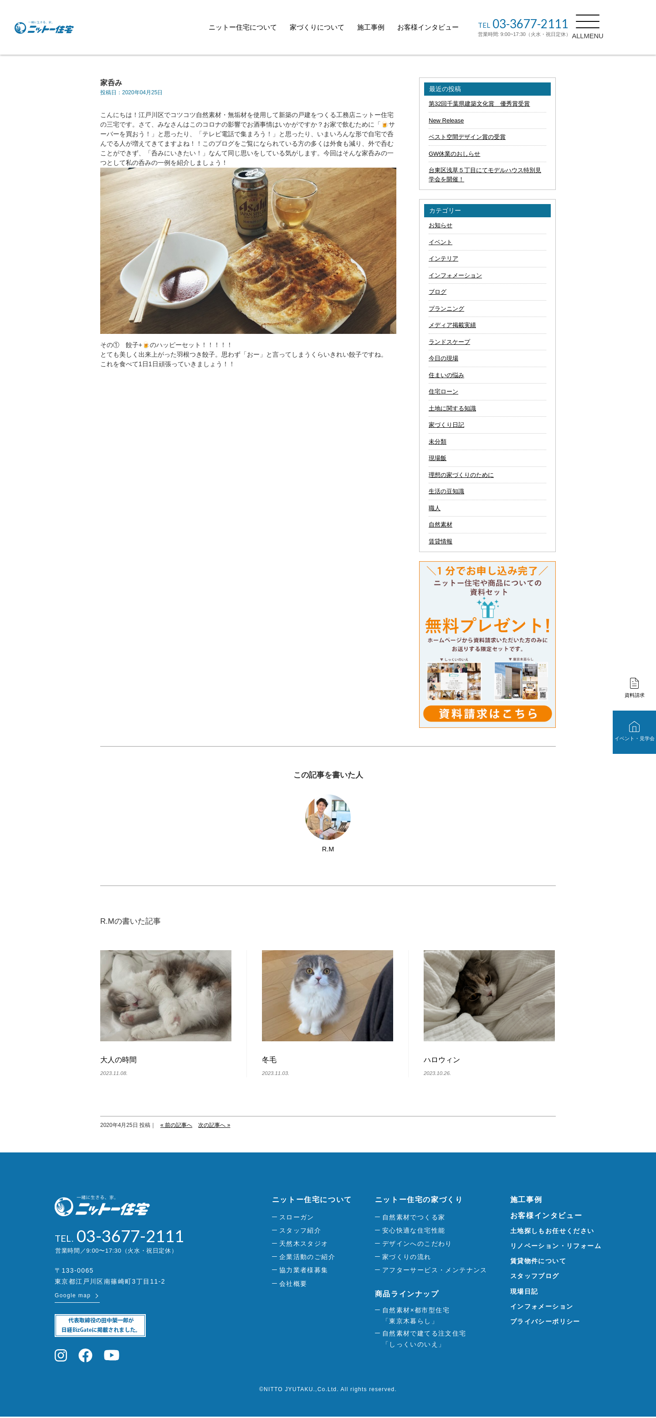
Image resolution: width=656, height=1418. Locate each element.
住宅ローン (443, 391)
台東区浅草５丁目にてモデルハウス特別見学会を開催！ (485, 175)
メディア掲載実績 (452, 325)
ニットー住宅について (263, 27)
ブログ (437, 291)
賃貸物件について (538, 1260)
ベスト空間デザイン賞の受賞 (467, 136)
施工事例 (391, 27)
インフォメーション (455, 275)
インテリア (443, 258)
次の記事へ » (214, 1125)
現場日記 (524, 1291)
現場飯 (437, 458)
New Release (446, 120)
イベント (440, 242)
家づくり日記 (446, 424)
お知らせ (440, 225)
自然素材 (440, 524)
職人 (435, 508)
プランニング (446, 308)
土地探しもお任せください (552, 1230)
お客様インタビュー (448, 27)
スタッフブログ (534, 1276)
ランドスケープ (449, 341)
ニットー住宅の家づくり (419, 1199)
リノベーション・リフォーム (555, 1245)
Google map (73, 1297)
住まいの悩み (446, 375)
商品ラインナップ (407, 1294)
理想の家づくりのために (461, 474)
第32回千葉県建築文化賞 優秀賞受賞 (479, 103)
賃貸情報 (440, 541)
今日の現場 (443, 358)
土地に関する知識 (452, 408)
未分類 (437, 441)
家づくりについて (337, 27)
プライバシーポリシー (545, 1321)
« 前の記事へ (176, 1125)
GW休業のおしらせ (454, 153)
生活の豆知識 (446, 491)
